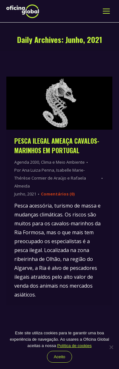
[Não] (111, 347)
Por (50, 178)
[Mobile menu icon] (106, 11)
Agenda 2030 (26, 162)
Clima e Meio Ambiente (63, 162)
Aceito (59, 356)
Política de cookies (74, 345)
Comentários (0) (58, 194)
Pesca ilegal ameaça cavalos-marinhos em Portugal (56, 145)
